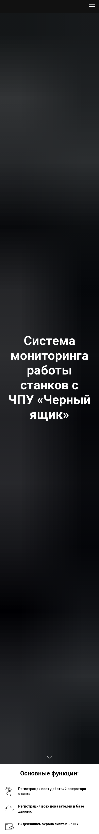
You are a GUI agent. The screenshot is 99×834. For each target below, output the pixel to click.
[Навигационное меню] (92, 6)
